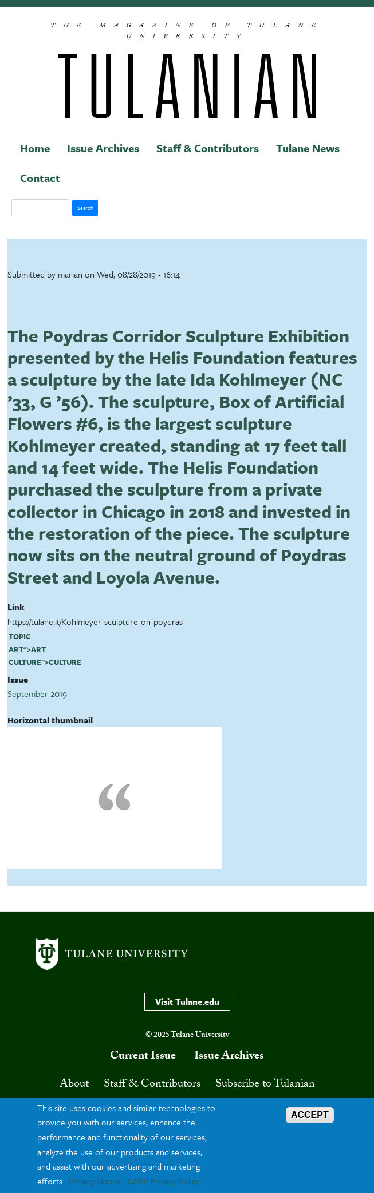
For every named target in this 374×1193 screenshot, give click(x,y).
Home (35, 148)
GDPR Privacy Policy (164, 1181)
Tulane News (308, 148)
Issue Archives (103, 148)
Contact (40, 177)
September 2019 (37, 693)
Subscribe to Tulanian (265, 1085)
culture (25, 662)
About (74, 1085)
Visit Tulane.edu (187, 1001)
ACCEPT (310, 1115)
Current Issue (143, 1057)
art (16, 649)
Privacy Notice (95, 1181)
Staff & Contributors (207, 148)
